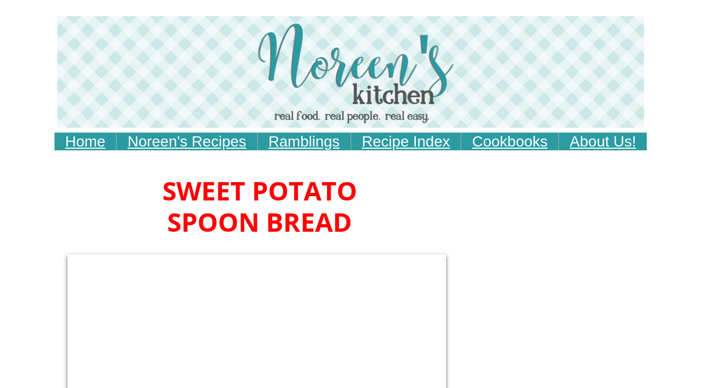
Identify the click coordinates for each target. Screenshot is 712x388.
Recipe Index (406, 141)
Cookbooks (509, 141)
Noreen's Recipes (186, 141)
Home (85, 141)
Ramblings (304, 141)
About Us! (603, 141)
